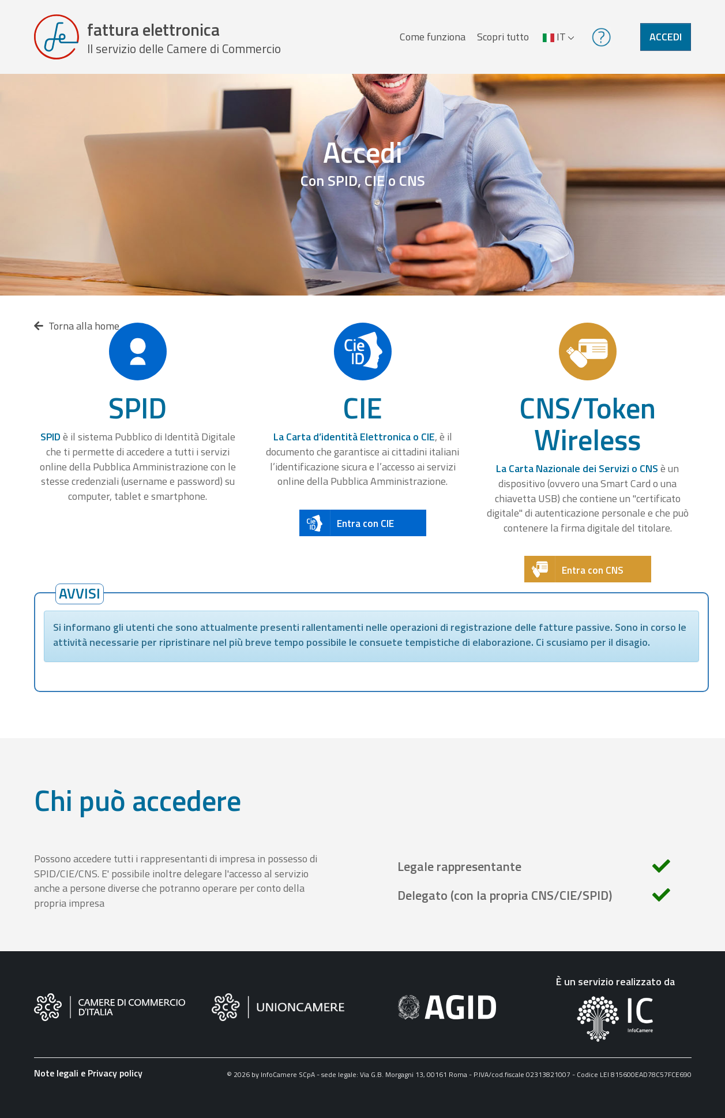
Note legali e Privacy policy (88, 1073)
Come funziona (432, 36)
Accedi (665, 36)
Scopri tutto (503, 36)
